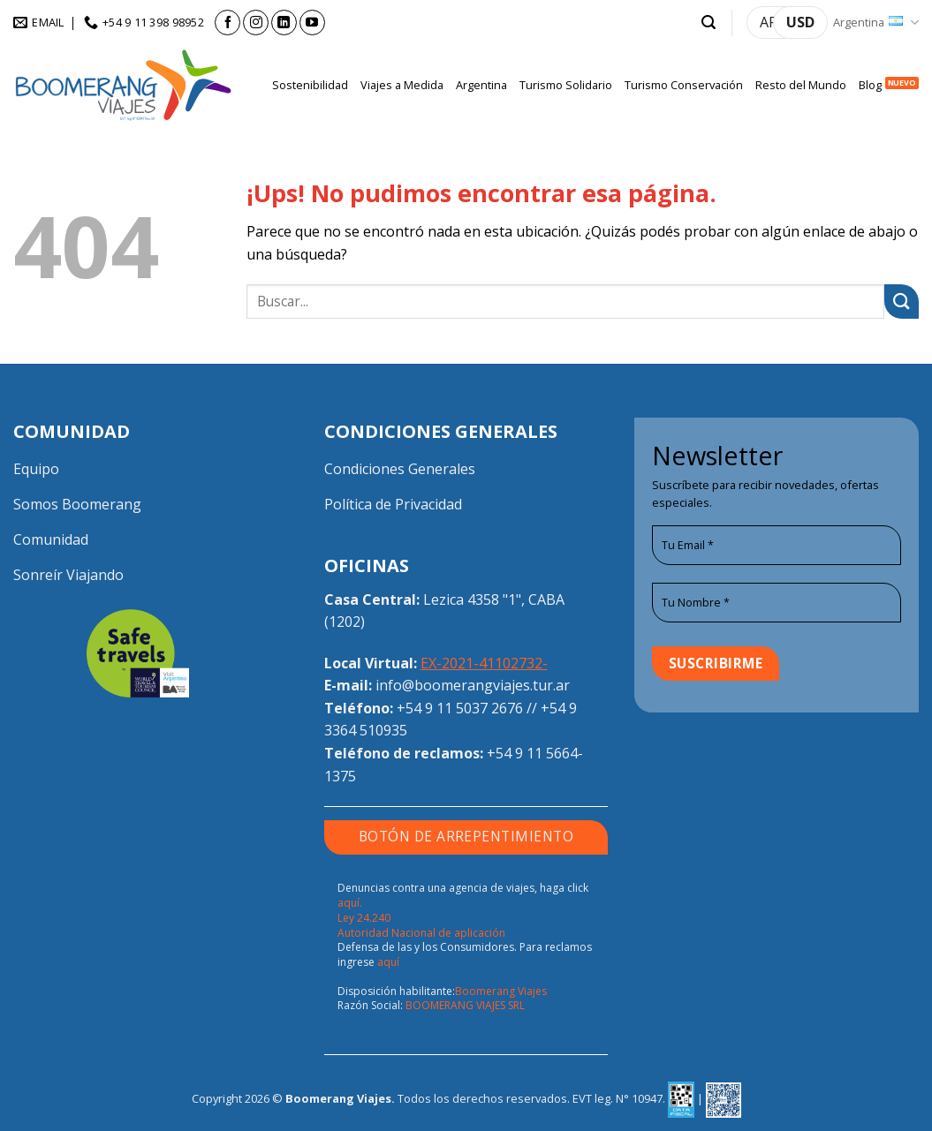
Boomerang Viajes (501, 991)
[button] (708, 22)
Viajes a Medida (401, 85)
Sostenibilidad (310, 85)
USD (800, 22)
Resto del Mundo (800, 85)
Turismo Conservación (684, 85)
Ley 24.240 (363, 917)
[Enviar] (901, 301)
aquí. (349, 902)
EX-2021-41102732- (484, 663)
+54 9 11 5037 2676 (460, 708)
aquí (388, 961)
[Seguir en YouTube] (312, 22)
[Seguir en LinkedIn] (284, 22)
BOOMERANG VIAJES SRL (465, 1005)
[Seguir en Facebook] (227, 22)
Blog (870, 85)
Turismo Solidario (565, 85)
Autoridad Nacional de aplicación (421, 932)
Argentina (876, 22)
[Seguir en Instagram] (256, 22)
